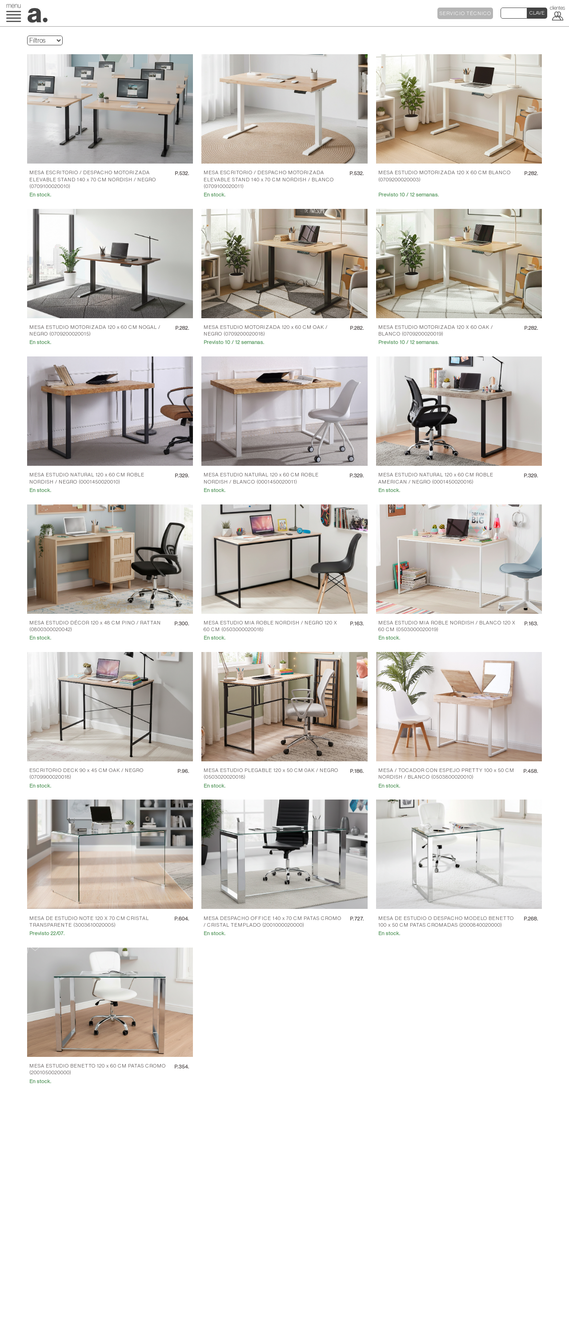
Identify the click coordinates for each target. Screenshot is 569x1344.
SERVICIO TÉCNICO (465, 13)
